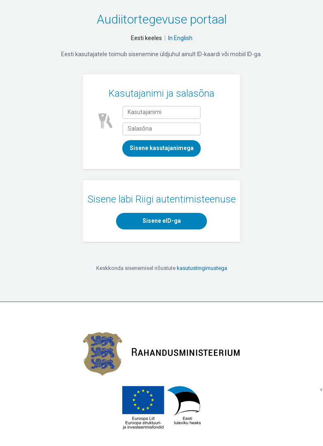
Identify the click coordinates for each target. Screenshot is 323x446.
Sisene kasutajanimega (162, 148)
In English (180, 38)
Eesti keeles (146, 38)
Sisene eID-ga (161, 220)
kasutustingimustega (202, 268)
